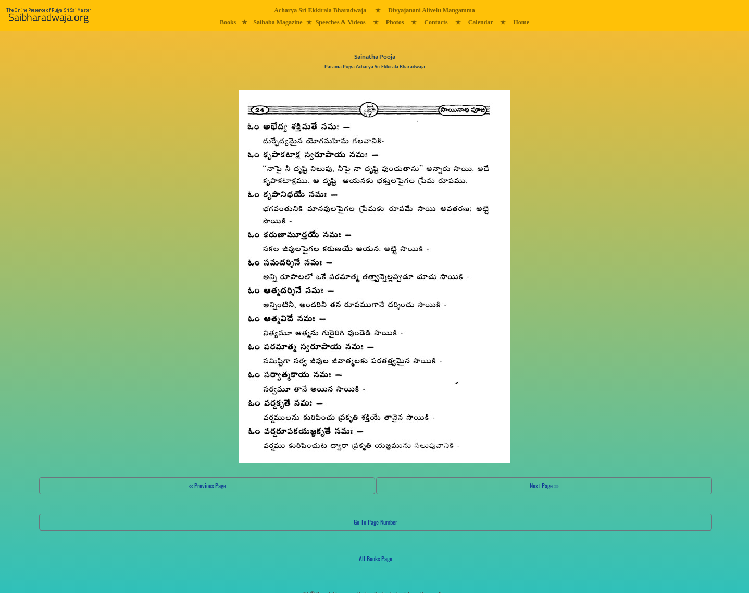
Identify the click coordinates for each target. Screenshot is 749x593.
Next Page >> (544, 485)
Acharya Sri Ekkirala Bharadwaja (320, 10)
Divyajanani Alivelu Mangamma (431, 10)
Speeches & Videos (341, 22)
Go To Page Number (375, 522)
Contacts (435, 22)
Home (521, 22)
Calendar (480, 22)
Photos (395, 22)
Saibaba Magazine (277, 22)
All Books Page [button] (375, 558)
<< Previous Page (207, 485)
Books (228, 22)
